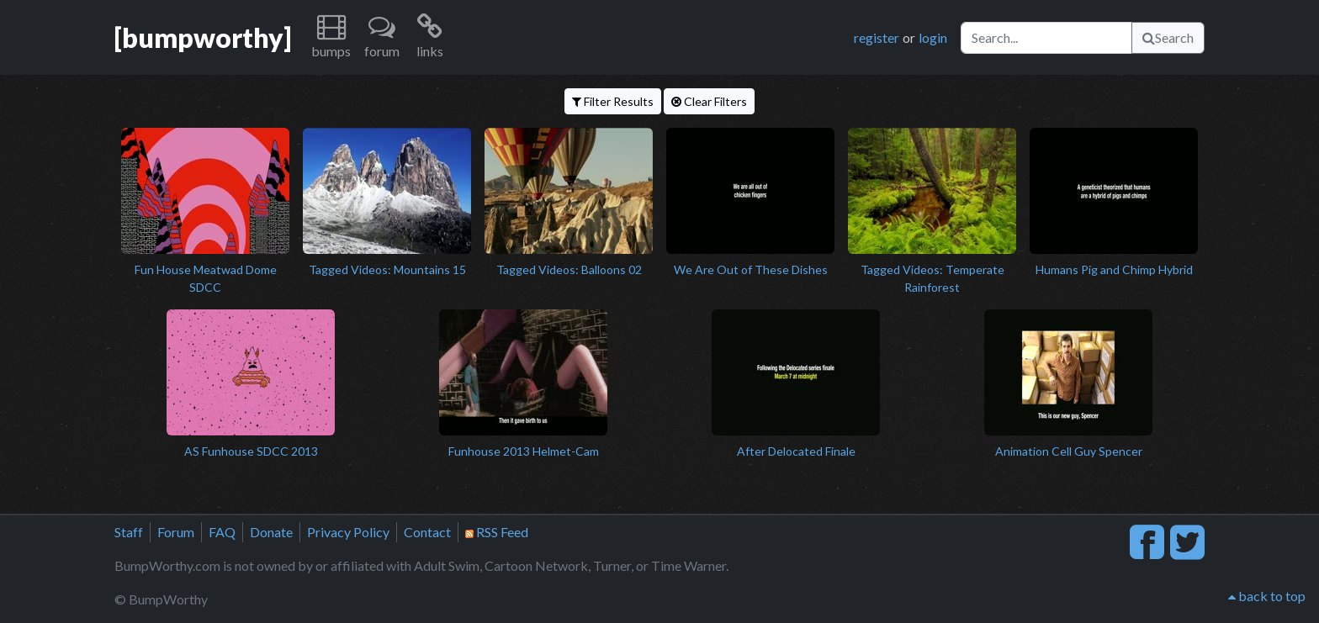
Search (1168, 37)
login (933, 37)
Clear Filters (709, 101)
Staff (128, 532)
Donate (271, 532)
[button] (331, 37)
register (876, 37)
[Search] (1046, 38)
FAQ (222, 532)
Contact (427, 532)
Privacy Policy (348, 532)
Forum (175, 532)
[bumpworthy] (202, 37)
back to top (1267, 596)
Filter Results (613, 101)
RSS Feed (496, 532)
